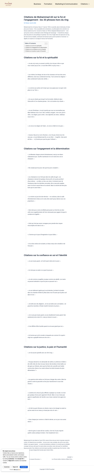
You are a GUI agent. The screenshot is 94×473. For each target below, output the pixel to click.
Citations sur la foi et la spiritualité (34, 45)
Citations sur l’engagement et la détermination (37, 47)
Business (36, 4)
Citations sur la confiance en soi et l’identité (36, 49)
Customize (7, 467)
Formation (47, 4)
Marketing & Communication (66, 4)
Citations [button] (84, 4)
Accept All (24, 467)
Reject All (15, 467)
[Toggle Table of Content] (46, 43)
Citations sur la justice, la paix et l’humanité (36, 51)
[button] (88, 4)
